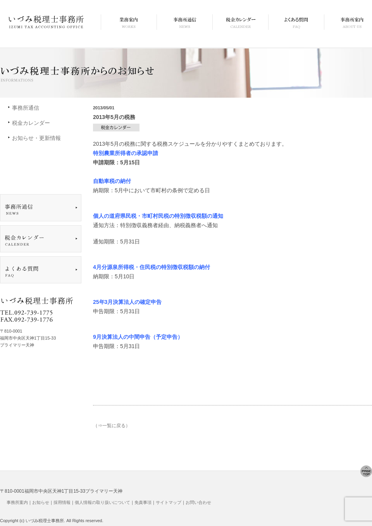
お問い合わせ (198, 502)
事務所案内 (17, 502)
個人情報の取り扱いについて (102, 502)
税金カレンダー (31, 123)
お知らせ (40, 502)
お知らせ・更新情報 (36, 138)
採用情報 (62, 502)
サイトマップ (168, 502)
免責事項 (143, 502)
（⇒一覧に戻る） (111, 425)
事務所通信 (25, 108)
